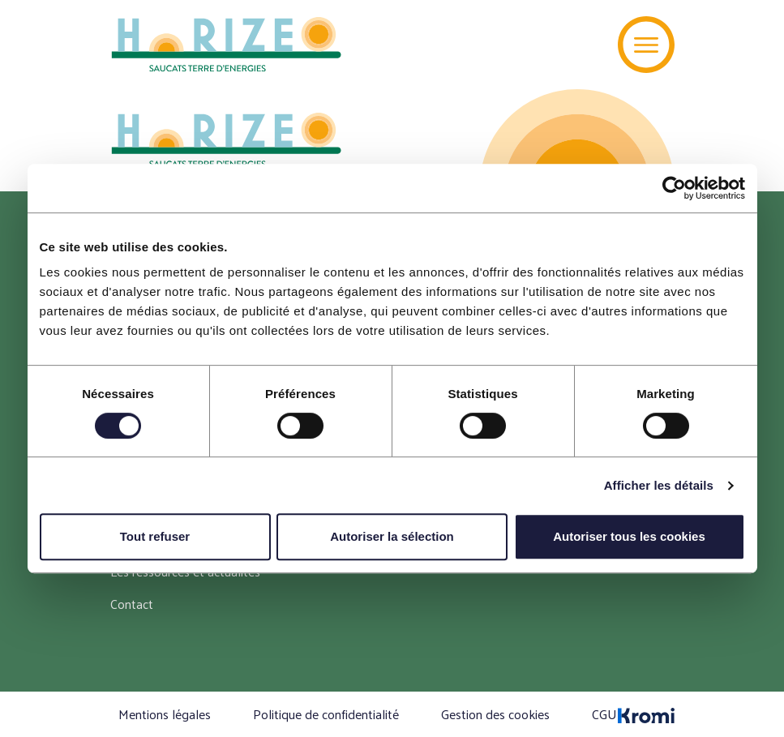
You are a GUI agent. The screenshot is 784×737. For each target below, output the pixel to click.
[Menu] (646, 44)
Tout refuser (155, 536)
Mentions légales (164, 714)
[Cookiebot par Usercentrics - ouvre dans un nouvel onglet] (674, 188)
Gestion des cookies (495, 714)
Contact (131, 603)
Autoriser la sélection (392, 536)
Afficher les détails (658, 485)
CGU (604, 714)
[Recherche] (581, 44)
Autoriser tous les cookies (629, 536)
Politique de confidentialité (326, 714)
